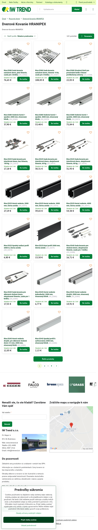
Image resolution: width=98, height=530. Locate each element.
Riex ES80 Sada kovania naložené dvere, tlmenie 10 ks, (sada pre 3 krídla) (47, 72)
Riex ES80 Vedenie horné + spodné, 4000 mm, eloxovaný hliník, (77, 117)
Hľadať (76, 9)
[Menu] (93, 9)
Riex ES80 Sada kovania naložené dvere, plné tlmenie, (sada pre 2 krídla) (15, 72)
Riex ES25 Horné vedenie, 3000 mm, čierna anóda (47, 204)
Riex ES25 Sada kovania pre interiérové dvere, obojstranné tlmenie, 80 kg (78, 161)
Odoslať (7, 424)
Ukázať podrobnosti (28, 525)
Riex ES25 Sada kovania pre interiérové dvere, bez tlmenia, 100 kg (16, 161)
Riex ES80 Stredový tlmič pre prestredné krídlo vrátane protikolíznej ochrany (77, 72)
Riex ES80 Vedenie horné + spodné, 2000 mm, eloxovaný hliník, (15, 117)
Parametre (86, 36)
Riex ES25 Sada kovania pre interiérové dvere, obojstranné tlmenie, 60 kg (47, 161)
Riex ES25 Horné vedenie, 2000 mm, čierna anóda (16, 204)
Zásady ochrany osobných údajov (64, 520)
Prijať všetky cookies (28, 520)
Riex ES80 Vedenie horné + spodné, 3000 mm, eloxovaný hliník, (46, 117)
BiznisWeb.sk (56, 523)
